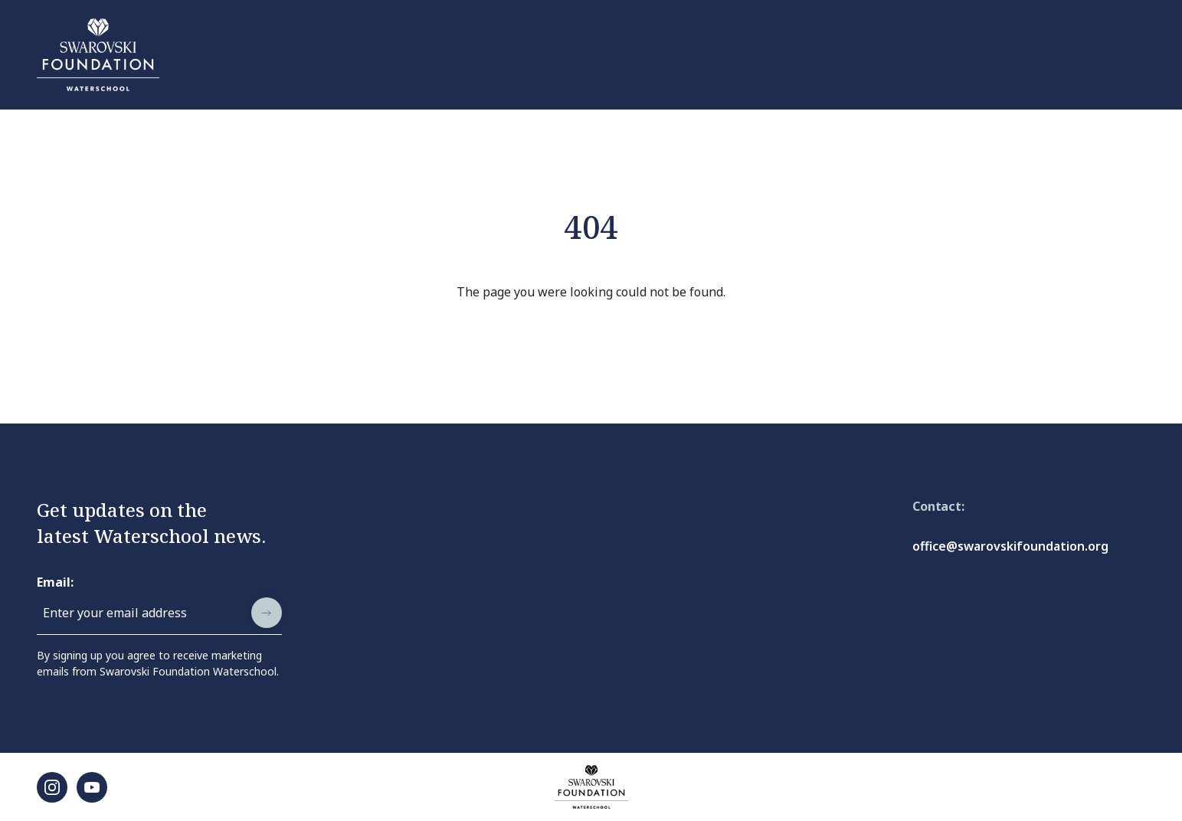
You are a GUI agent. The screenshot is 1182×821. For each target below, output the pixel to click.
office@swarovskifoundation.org (1010, 546)
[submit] (266, 612)
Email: (55, 582)
